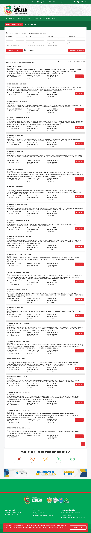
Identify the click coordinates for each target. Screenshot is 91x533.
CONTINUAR (78, 527)
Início (7, 29)
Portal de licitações (28, 29)
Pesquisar (10, 50)
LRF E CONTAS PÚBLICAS (45, 18)
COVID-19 (31, 50)
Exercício (50, 36)
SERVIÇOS (36, 18)
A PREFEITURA (12, 18)
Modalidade (30, 43)
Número (29, 36)
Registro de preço (52, 43)
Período (9, 36)
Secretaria (71, 36)
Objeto (69, 43)
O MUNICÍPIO (20, 18)
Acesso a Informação (16, 29)
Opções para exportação (77, 50)
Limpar (19, 50)
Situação (9, 43)
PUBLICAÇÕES (55, 18)
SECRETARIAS (28, 18)
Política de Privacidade (24, 527)
